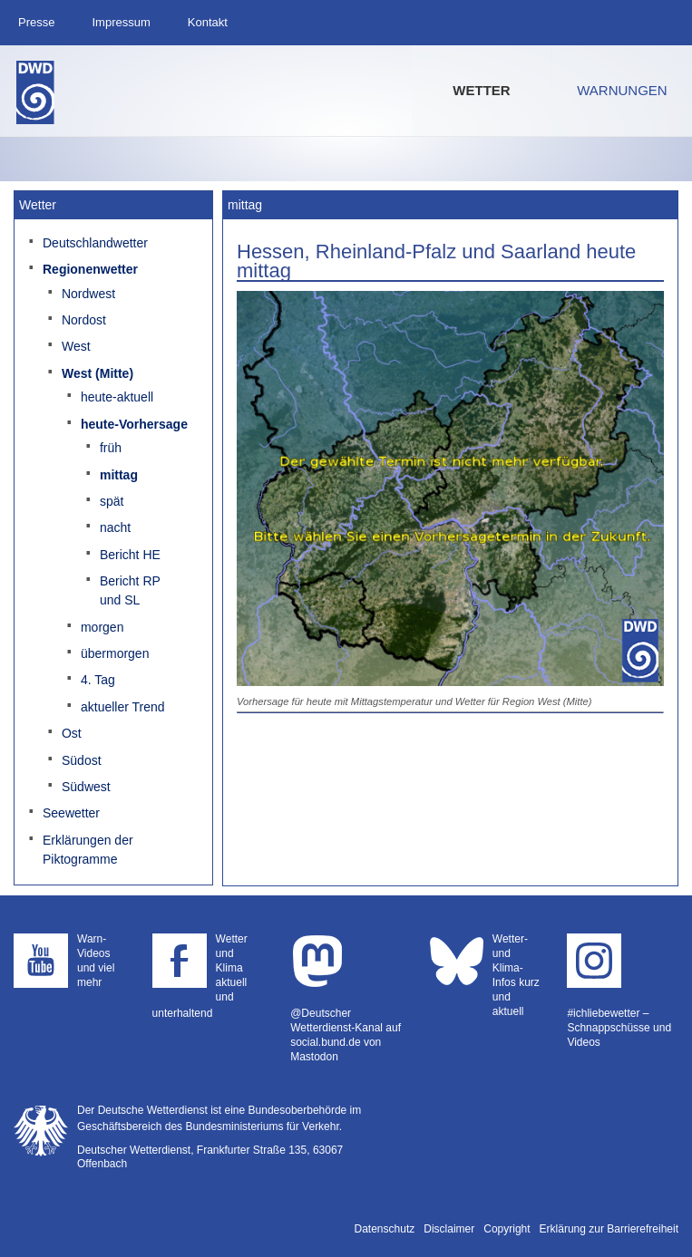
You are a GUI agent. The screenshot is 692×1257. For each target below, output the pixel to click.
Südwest (86, 786)
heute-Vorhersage (134, 424)
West (76, 346)
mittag (119, 475)
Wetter (481, 90)
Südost (82, 760)
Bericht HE (130, 554)
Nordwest (88, 293)
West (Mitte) (97, 373)
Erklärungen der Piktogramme (88, 849)
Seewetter (71, 813)
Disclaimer (449, 1229)
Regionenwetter (90, 269)
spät (111, 501)
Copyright (506, 1229)
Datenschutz (385, 1229)
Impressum (121, 22)
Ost (72, 733)
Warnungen (622, 90)
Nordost (84, 320)
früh (111, 447)
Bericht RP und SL (130, 590)
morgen (102, 627)
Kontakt (208, 22)
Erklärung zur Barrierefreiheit (609, 1229)
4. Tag (98, 679)
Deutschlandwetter (95, 243)
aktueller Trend (123, 707)
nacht (115, 527)
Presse (36, 22)
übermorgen (115, 653)
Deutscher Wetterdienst (35, 92)
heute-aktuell (117, 397)
